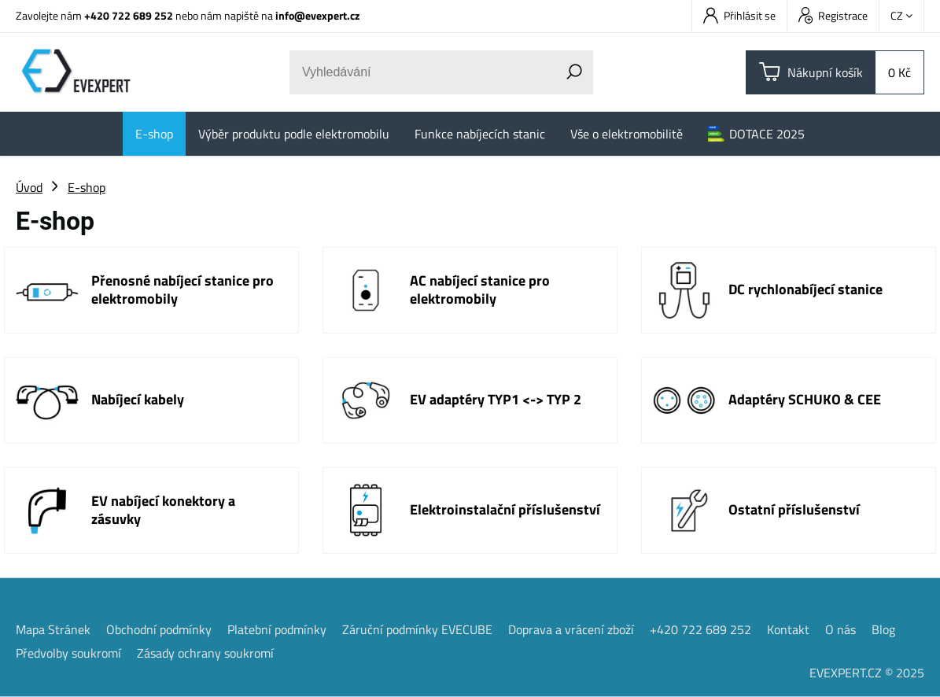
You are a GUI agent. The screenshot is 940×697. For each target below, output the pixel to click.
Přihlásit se (739, 15)
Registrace (833, 15)
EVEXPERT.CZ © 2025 (866, 672)
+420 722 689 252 (128, 15)
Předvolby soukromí (68, 653)
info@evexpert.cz (317, 15)
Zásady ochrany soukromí (205, 653)
